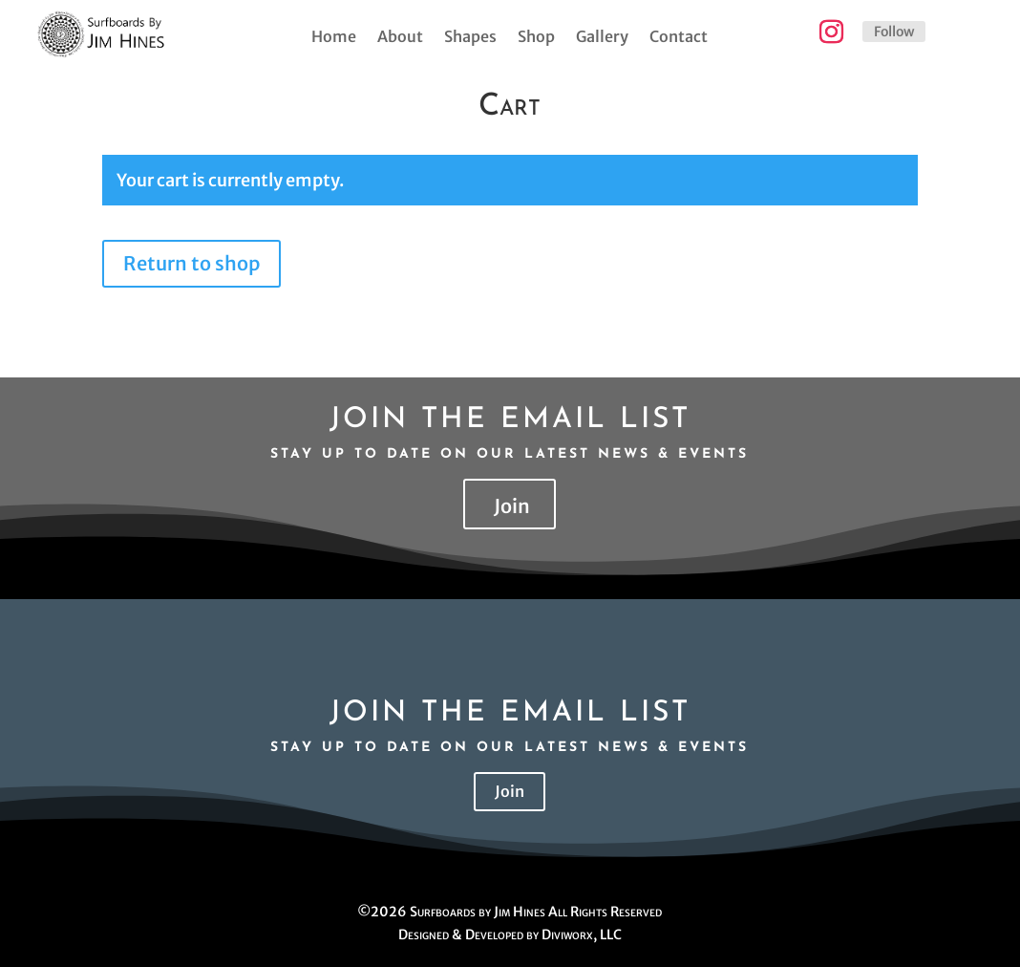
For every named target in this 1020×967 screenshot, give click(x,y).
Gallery (602, 38)
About (400, 38)
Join (512, 506)
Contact (678, 38)
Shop (536, 38)
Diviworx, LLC (582, 934)
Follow (894, 31)
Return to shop (191, 263)
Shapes (470, 38)
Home (333, 38)
